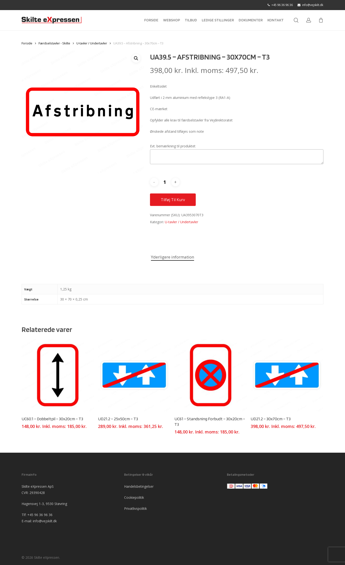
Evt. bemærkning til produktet (173, 146)
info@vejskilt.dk (45, 521)
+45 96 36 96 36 (39, 514)
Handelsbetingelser (139, 486)
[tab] (172, 257)
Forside (27, 43)
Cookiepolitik (134, 497)
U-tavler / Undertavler (91, 43)
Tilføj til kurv (173, 199)
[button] (136, 58)
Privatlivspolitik (135, 508)
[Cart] (320, 20)
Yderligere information (172, 257)
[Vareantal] (164, 182)
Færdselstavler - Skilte (54, 43)
